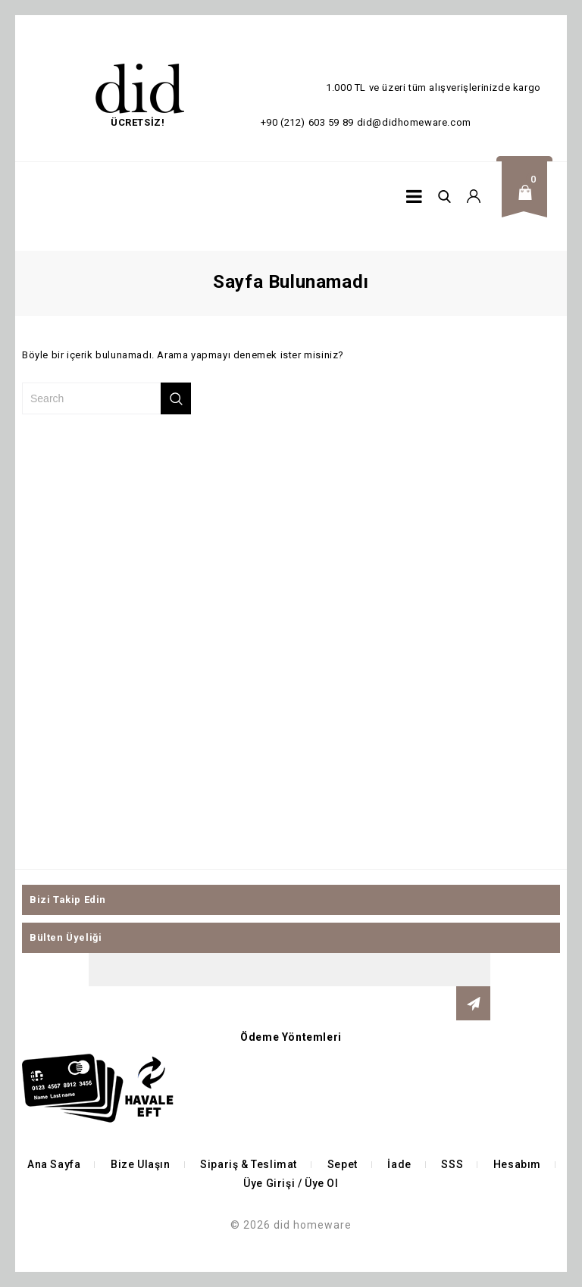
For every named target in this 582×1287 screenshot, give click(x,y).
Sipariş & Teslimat (248, 1164)
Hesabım (517, 1164)
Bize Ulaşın (141, 1164)
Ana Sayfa (53, 1164)
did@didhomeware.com (414, 122)
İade (399, 1164)
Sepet (342, 1164)
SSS (452, 1164)
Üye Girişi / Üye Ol (290, 1183)
